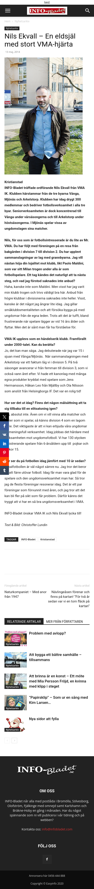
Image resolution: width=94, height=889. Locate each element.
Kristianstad (47, 539)
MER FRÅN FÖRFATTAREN (64, 621)
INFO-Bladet (28, 539)
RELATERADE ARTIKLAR (24, 621)
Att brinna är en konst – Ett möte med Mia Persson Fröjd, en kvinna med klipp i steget (57, 681)
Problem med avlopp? (47, 633)
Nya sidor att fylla (44, 719)
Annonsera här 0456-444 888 (47, 876)
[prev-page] (7, 740)
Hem (7, 21)
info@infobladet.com (57, 829)
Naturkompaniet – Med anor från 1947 (25, 594)
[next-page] (14, 740)
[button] (7, 11)
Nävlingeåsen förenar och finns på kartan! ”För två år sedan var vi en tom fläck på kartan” (69, 599)
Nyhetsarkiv (22, 21)
